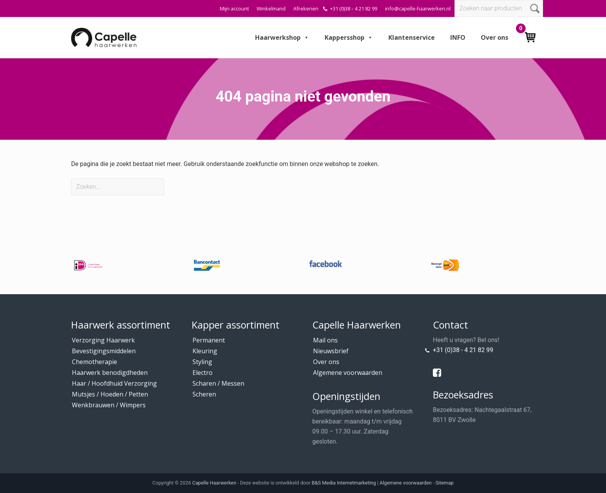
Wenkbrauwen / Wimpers (109, 405)
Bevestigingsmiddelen (104, 351)
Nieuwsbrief (331, 351)
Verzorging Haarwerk (103, 340)
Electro (202, 372)
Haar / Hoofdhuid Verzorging (114, 383)
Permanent (208, 340)
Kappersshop (349, 37)
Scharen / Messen (218, 383)
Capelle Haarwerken (214, 483)
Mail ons (325, 340)
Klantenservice (411, 37)
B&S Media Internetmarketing (344, 483)
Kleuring (204, 351)
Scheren (204, 394)
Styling (202, 361)
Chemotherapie (94, 361)
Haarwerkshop (282, 37)
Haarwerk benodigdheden (110, 372)
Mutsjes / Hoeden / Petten (110, 394)
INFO (457, 37)
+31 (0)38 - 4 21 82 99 (463, 350)
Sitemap (445, 483)
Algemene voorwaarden (347, 372)
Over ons (494, 37)
